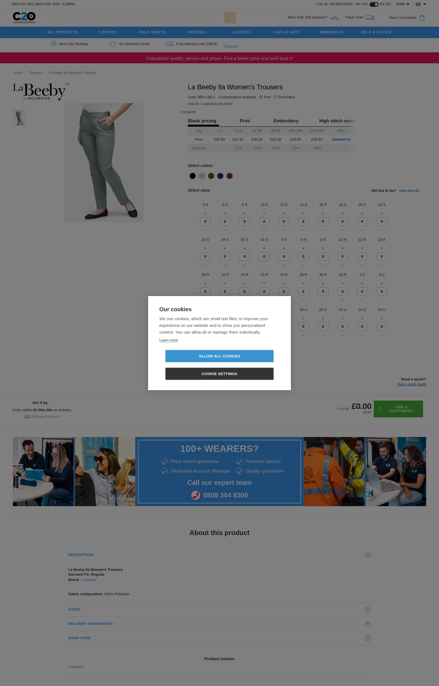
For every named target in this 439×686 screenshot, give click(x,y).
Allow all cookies (187, 365)
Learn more (168, 349)
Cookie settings (252, 365)
